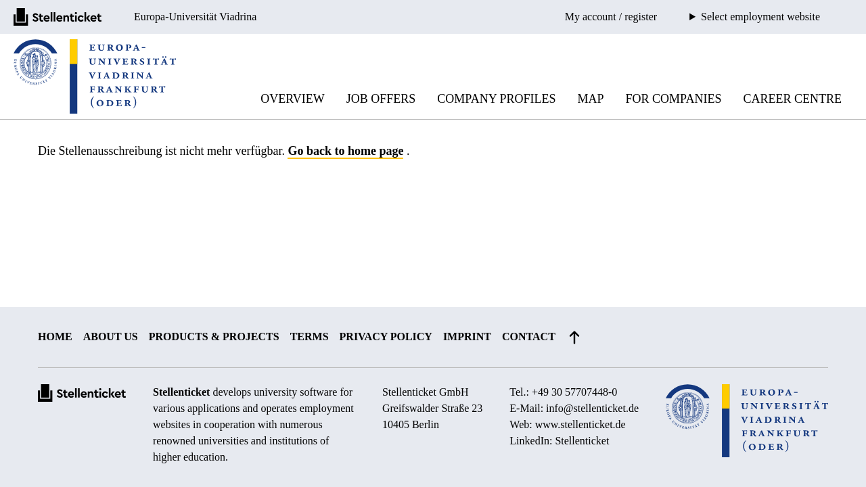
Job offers (381, 99)
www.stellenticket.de (580, 424)
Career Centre (792, 99)
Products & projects (214, 336)
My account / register (611, 16)
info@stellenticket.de (592, 408)
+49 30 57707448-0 (574, 392)
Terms (309, 336)
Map (591, 99)
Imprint (467, 336)
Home (55, 336)
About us (110, 336)
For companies (674, 99)
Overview (292, 99)
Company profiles (496, 99)
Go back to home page (345, 151)
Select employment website (760, 16)
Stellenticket (181, 392)
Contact (528, 336)
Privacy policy (386, 336)
